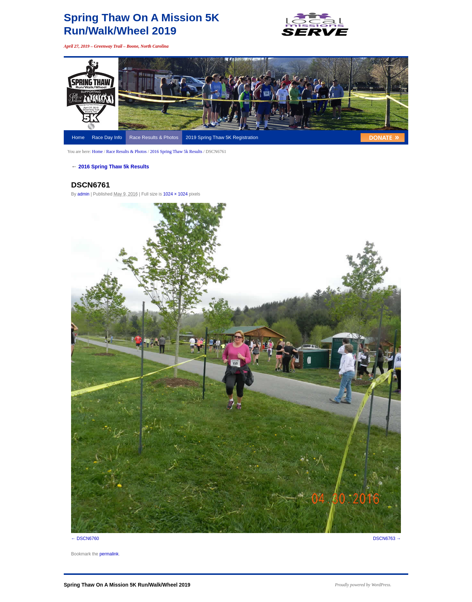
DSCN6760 (88, 538)
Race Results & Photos (153, 137)
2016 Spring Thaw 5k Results (176, 151)
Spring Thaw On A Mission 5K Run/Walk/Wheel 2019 (127, 585)
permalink (108, 554)
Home (78, 137)
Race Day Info (107, 137)
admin (83, 194)
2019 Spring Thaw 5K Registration (222, 137)
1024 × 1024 (175, 194)
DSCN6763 (384, 538)
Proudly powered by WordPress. (363, 584)
